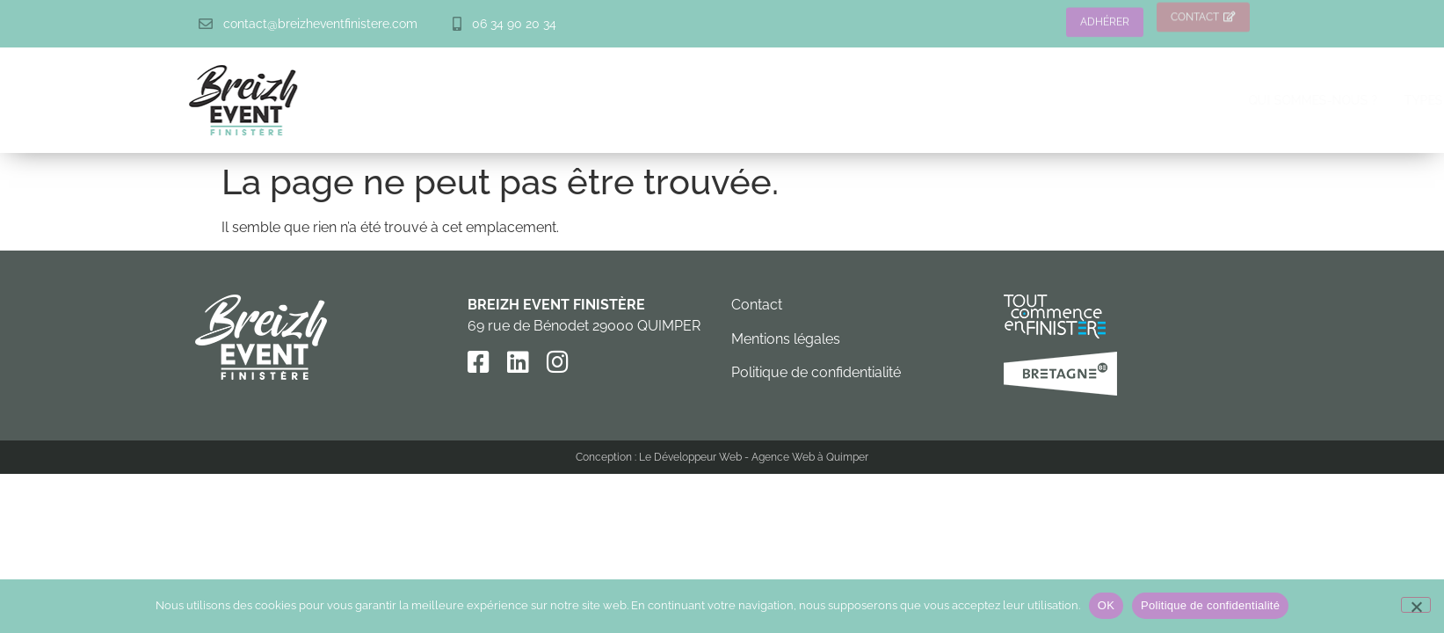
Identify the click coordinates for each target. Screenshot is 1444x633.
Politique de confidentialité (816, 372)
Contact (756, 304)
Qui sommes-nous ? (682, 100)
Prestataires (1156, 100)
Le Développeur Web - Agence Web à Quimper (753, 457)
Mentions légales (785, 339)
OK (1106, 605)
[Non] (1416, 605)
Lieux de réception (1006, 100)
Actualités (1272, 100)
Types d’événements (841, 100)
